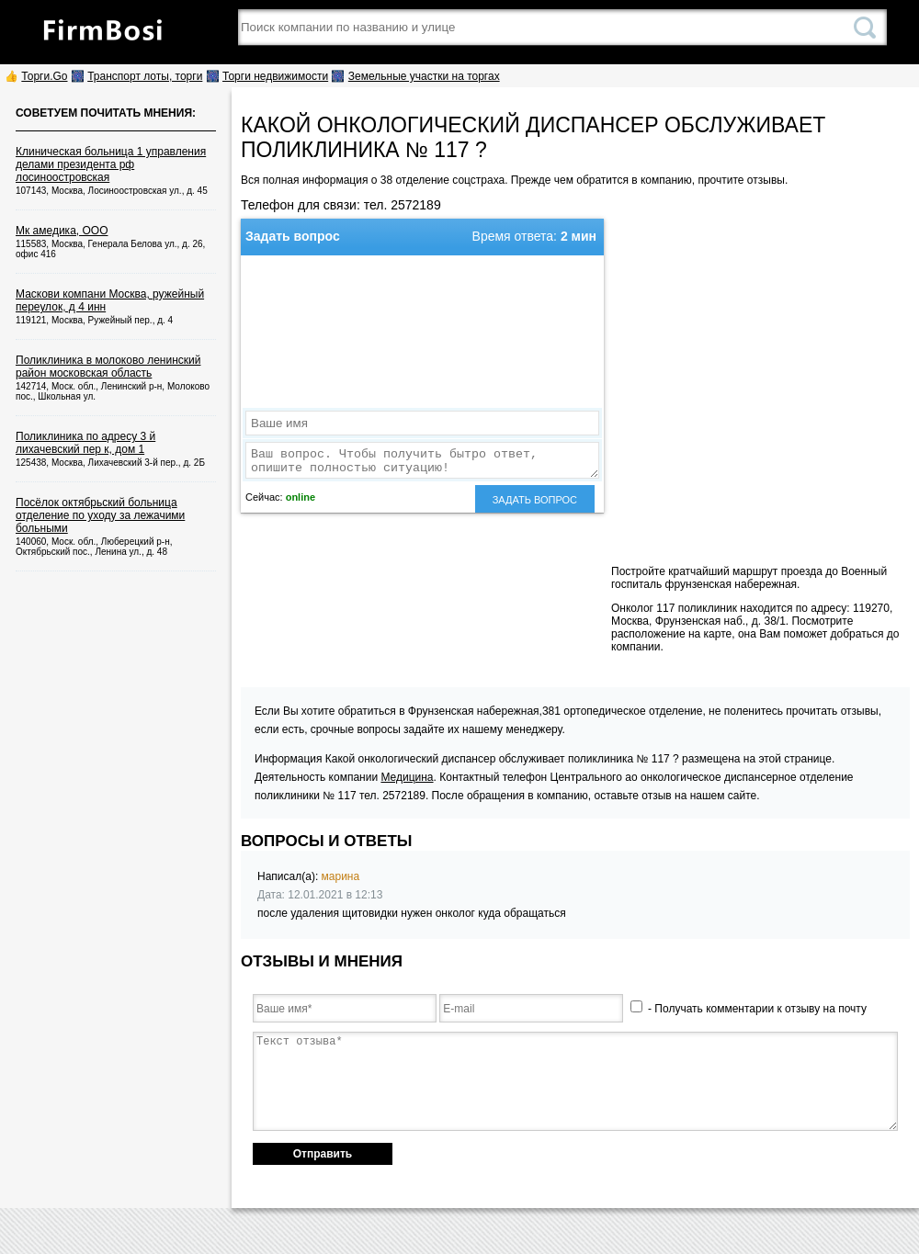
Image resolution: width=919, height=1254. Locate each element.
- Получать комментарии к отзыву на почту (748, 1008)
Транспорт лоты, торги (144, 76)
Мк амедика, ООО (62, 230)
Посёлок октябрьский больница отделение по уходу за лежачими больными (100, 515)
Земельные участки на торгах (424, 76)
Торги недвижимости (275, 76)
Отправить (322, 1153)
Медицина (406, 777)
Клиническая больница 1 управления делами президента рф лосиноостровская (111, 164)
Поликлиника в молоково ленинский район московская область (108, 366)
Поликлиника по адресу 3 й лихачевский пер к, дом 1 (85, 443)
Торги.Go (44, 76)
